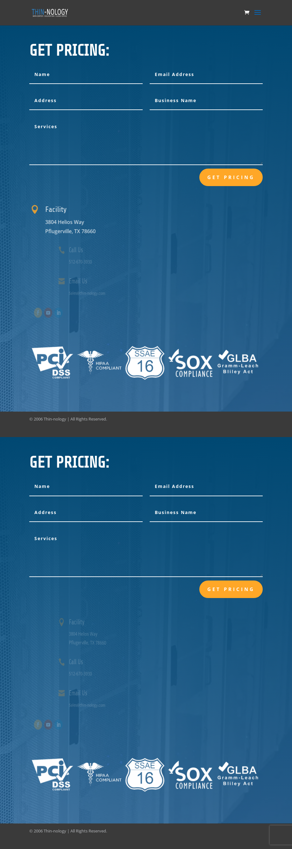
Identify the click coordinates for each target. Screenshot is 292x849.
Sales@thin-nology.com (95, 293)
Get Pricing (231, 177)
